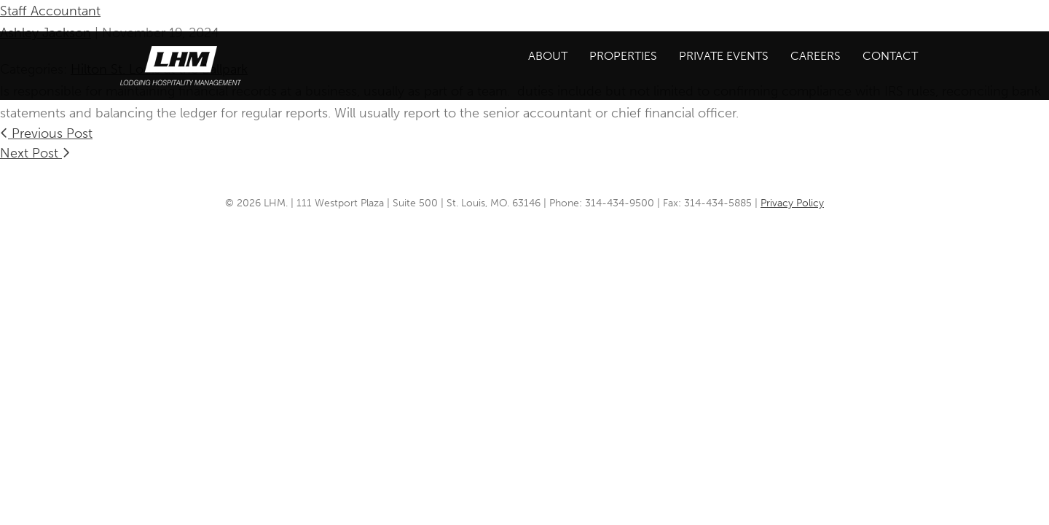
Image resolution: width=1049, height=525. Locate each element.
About (547, 56)
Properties (623, 56)
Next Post (35, 153)
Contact (890, 56)
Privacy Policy (792, 203)
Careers (815, 56)
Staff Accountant (50, 11)
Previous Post (46, 133)
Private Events (724, 56)
